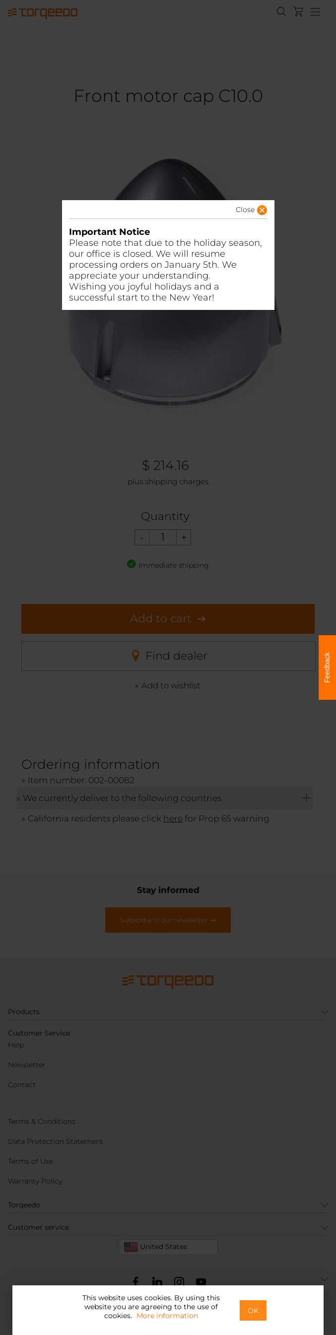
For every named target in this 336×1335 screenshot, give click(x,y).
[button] (236, 212)
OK (253, 1310)
